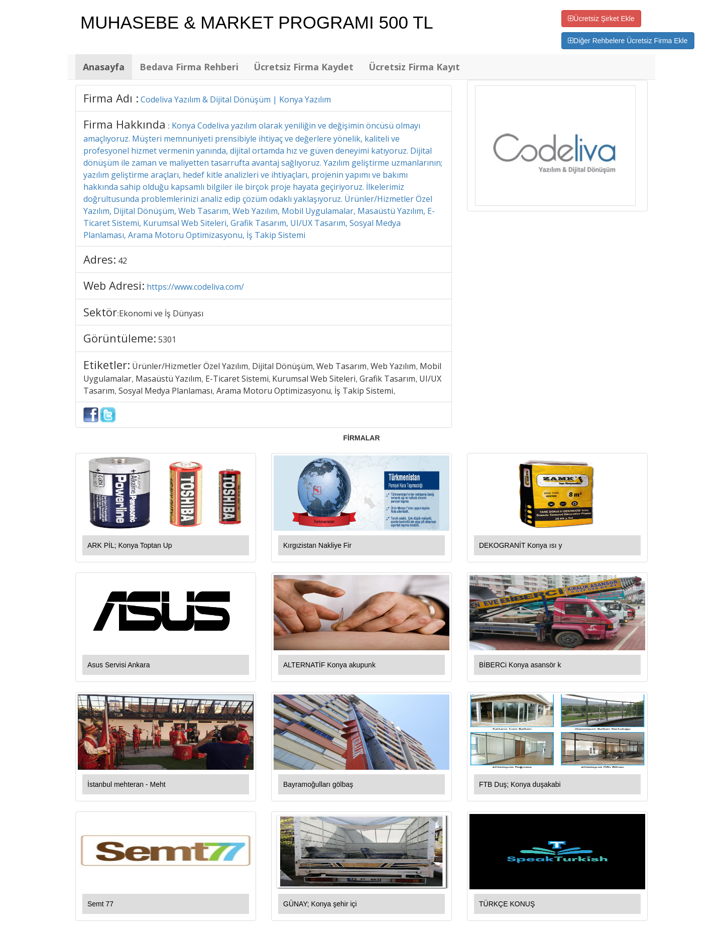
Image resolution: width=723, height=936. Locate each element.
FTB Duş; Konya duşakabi (520, 784)
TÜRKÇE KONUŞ (507, 904)
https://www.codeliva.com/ (195, 286)
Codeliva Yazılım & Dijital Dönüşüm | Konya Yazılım (236, 99)
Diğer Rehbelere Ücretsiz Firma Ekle (627, 41)
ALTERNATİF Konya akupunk (329, 665)
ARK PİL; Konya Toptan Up (129, 545)
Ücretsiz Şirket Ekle (601, 19)
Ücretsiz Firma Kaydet (303, 67)
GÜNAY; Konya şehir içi (320, 904)
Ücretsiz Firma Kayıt (414, 67)
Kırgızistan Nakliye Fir (317, 545)
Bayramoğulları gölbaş (318, 784)
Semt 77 (100, 904)
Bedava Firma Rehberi (189, 67)
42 (122, 260)
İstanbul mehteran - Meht (126, 784)
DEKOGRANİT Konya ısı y (520, 545)
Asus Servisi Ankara (118, 665)
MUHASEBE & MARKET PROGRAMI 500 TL (256, 22)
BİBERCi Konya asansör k (520, 665)
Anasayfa (104, 67)
